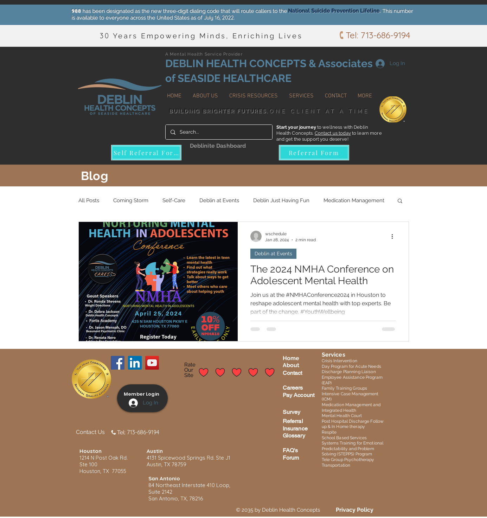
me (294, 358)
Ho (286, 358)
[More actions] (395, 236)
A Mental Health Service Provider (204, 54)
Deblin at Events (219, 200)
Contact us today (333, 133)
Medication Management (353, 200)
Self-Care (173, 200)
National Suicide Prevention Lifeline (334, 11)
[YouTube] (152, 363)
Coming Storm (130, 200)
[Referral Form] (314, 152)
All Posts (88, 200)
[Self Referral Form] (146, 152)
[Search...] (218, 132)
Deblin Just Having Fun (281, 200)
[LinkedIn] (135, 363)
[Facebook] (117, 363)
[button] (205, 93)
